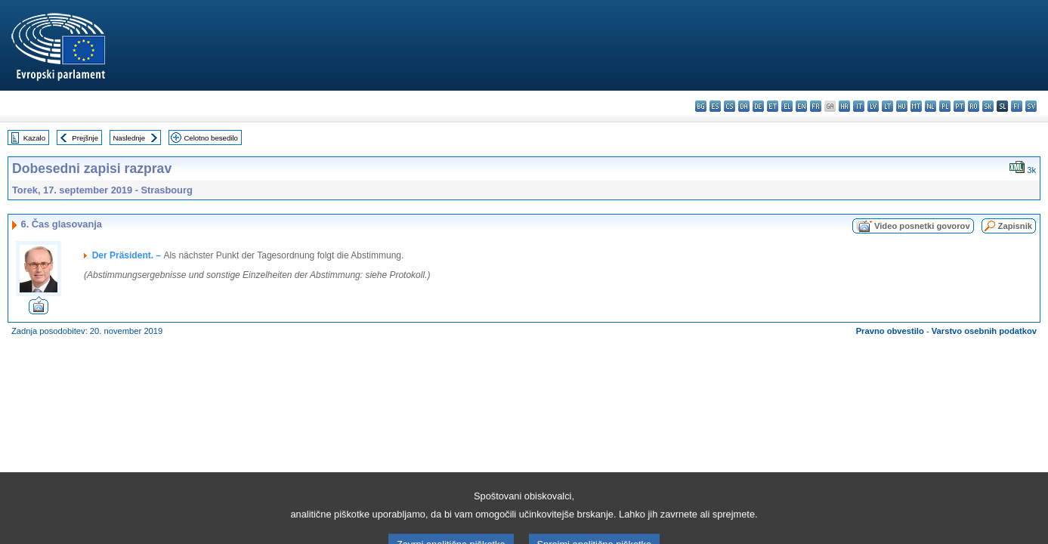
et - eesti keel (772, 106)
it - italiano (858, 106)
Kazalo (34, 138)
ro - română (973, 106)
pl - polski (945, 106)
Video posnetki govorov (922, 225)
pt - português (959, 106)
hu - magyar (901, 106)
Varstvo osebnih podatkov (984, 330)
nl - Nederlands (930, 106)
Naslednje (129, 138)
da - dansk (744, 106)
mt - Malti (916, 106)
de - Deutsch (758, 106)
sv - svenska (1031, 106)
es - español (715, 106)
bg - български (700, 106)
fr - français (815, 106)
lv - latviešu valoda (873, 106)
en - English (801, 106)
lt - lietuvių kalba (887, 106)
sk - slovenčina (988, 106)
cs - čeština (729, 106)
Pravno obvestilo (890, 330)
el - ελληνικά (787, 106)
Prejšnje (85, 138)
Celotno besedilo (210, 138)
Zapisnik (1015, 225)
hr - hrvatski (844, 106)
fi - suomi (1016, 106)
